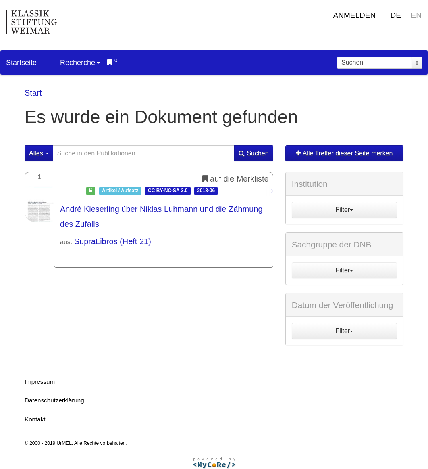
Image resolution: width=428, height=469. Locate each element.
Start (33, 92)
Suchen (253, 153)
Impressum (40, 381)
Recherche (80, 63)
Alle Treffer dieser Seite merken (344, 153)
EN (416, 15)
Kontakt (35, 419)
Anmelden (354, 15)
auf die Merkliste (235, 178)
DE (396, 15)
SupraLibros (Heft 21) (112, 241)
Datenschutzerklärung (54, 400)
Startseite (21, 63)
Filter (344, 209)
